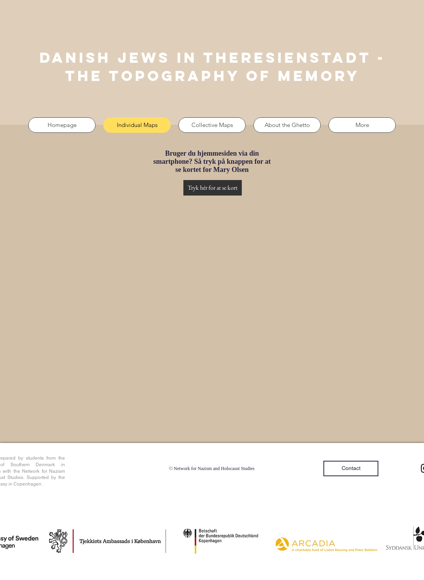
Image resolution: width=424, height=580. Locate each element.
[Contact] (350, 468)
